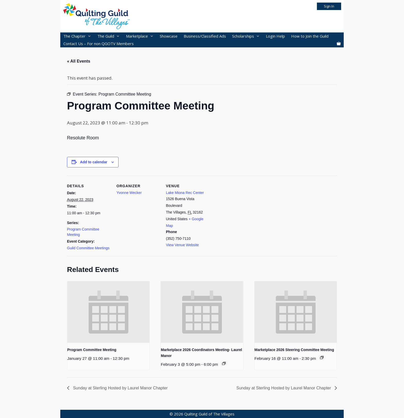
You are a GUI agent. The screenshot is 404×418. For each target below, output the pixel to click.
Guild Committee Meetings (88, 248)
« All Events (78, 61)
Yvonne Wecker (129, 193)
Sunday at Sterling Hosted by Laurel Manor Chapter (120, 388)
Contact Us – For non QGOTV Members (98, 43)
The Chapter (78, 36)
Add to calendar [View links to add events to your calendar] (93, 162)
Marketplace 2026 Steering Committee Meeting (294, 350)
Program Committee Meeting (91, 350)
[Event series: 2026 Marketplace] (224, 363)
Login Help (275, 36)
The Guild (110, 36)
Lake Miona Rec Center (185, 193)
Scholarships (247, 36)
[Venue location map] (242, 211)
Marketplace (141, 36)
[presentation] (108, 312)
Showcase (169, 36)
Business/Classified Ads (205, 36)
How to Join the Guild (310, 36)
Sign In (329, 6)
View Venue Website (182, 245)
